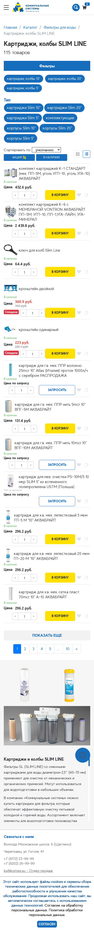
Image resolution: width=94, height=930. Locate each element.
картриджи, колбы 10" (23, 79)
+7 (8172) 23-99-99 (19, 858)
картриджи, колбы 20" (65, 79)
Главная (10, 27)
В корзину (60, 195)
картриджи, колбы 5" (23, 88)
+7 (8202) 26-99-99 (19, 863)
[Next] (76, 649)
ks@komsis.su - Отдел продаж (28, 870)
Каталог (30, 27)
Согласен (47, 924)
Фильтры (47, 66)
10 (67, 649)
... (58, 649)
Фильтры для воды (60, 27)
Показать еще (47, 635)
